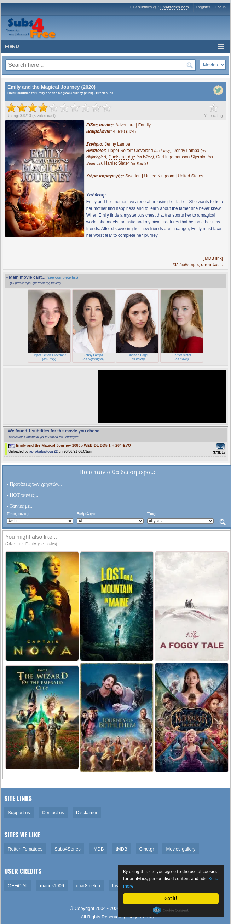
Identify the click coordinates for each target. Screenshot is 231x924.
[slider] (59, 107)
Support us (19, 812)
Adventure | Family (133, 125)
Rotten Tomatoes (25, 849)
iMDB (98, 849)
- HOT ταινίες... (22, 495)
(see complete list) (62, 277)
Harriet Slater (116, 163)
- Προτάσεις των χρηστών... (34, 484)
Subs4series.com (173, 7)
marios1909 (52, 885)
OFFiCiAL (18, 885)
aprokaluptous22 (43, 451)
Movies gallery (180, 849)
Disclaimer (87, 812)
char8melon (88, 885)
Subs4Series (67, 849)
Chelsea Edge (122, 156)
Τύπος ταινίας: (18, 514)
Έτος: (151, 514)
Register (203, 7)
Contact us (53, 812)
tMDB (121, 849)
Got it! (171, 898)
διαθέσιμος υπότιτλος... (198, 264)
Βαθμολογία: (86, 514)
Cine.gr (146, 849)
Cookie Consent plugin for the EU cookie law (171, 910)
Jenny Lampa (117, 144)
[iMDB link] (213, 258)
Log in (220, 7)
